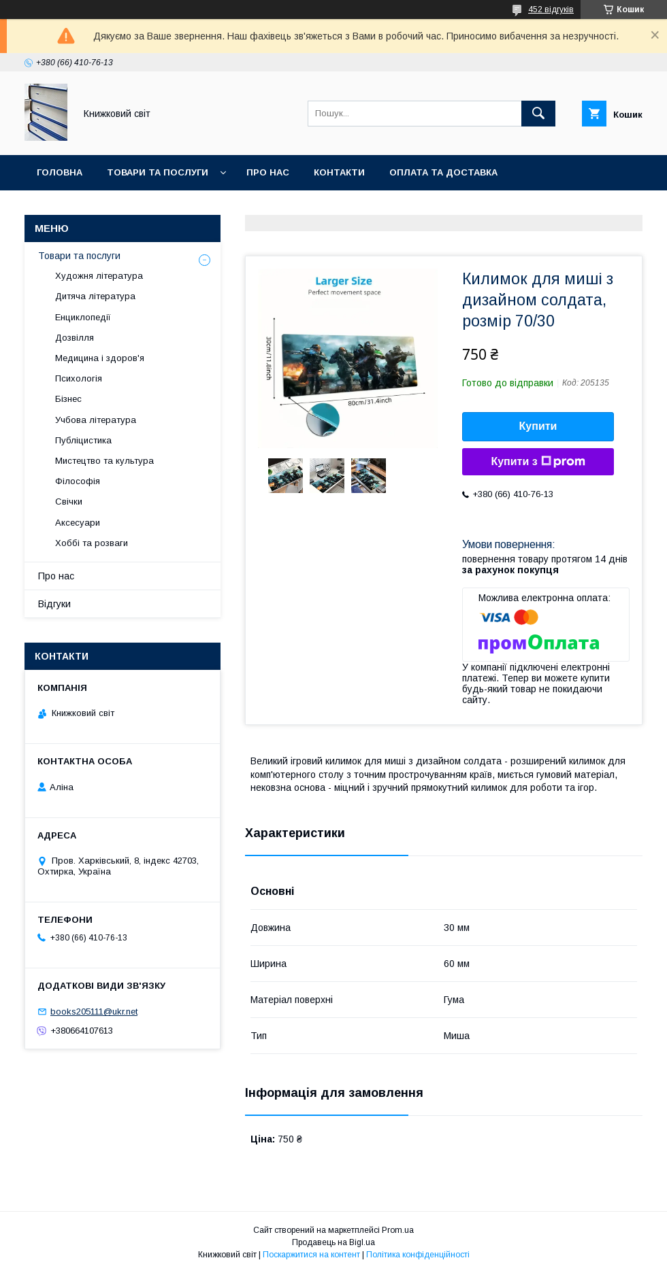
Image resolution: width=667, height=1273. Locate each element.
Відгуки (54, 603)
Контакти (339, 172)
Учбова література (95, 420)
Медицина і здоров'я (99, 358)
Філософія (77, 481)
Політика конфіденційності (418, 1254)
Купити (538, 426)
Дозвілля (74, 338)
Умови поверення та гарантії (114, 208)
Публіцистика (83, 440)
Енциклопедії (83, 317)
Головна (59, 172)
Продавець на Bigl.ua (333, 1242)
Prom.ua (398, 1230)
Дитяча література (95, 296)
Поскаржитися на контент (311, 1254)
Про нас (267, 172)
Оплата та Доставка (443, 172)
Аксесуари (77, 522)
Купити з (538, 462)
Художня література (99, 276)
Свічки (68, 501)
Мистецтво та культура (104, 461)
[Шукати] (538, 113)
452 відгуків (551, 9)
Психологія (78, 378)
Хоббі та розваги (91, 543)
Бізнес (68, 399)
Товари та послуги (157, 172)
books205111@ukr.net (93, 1011)
